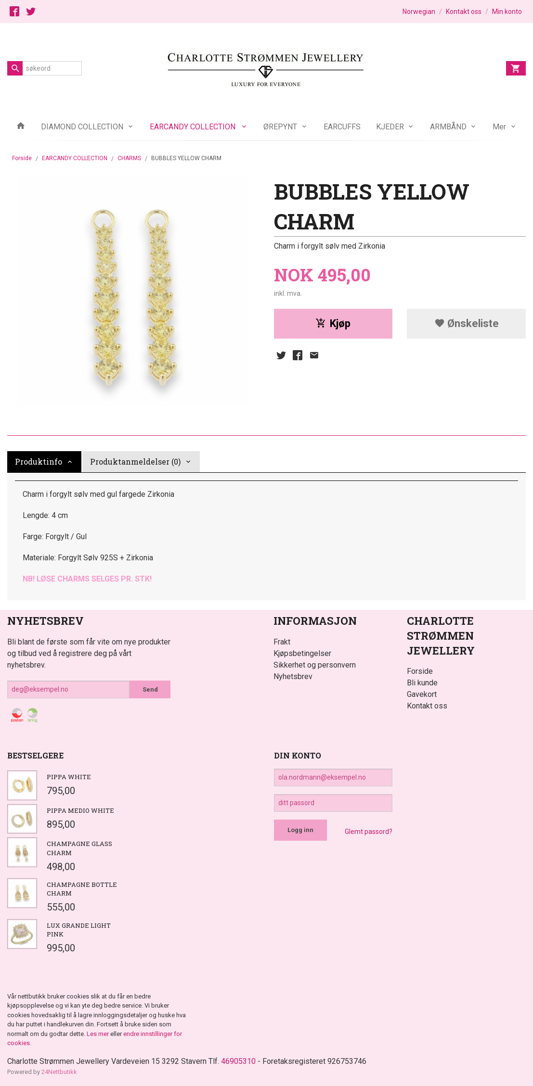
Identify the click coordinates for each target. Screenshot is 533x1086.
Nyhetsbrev (292, 676)
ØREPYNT (280, 126)
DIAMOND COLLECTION (82, 126)
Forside (22, 158)
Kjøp (333, 323)
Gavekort (422, 694)
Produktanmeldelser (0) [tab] (135, 461)
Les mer (98, 1033)
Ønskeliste (466, 323)
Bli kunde (422, 682)
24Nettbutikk (59, 1071)
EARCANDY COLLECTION (193, 126)
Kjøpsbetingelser (302, 653)
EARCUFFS (342, 126)
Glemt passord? (368, 831)
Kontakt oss (427, 705)
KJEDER (390, 126)
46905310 (238, 1061)
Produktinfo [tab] (38, 461)
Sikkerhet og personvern (314, 664)
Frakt (281, 641)
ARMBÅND (448, 126)
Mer (499, 126)
